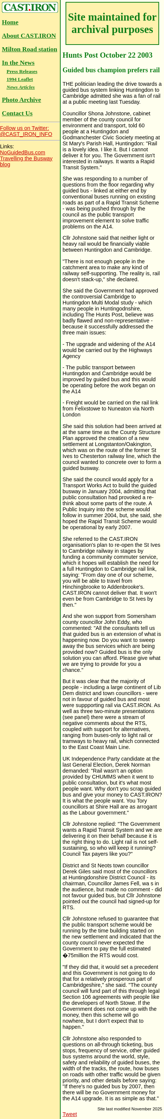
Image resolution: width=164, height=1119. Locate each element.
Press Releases (21, 71)
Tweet (70, 1114)
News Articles (20, 87)
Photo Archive (21, 99)
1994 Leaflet (19, 79)
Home (10, 22)
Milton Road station (29, 49)
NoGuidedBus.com (22, 152)
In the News (18, 62)
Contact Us (17, 113)
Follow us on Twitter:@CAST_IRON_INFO (26, 131)
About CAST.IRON (29, 35)
